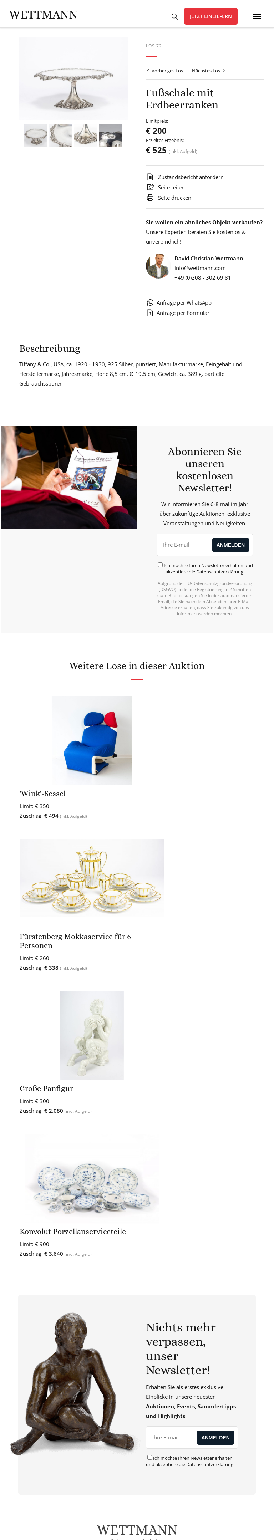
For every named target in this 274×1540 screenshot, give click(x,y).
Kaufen (201, 1348)
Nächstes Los (209, 74)
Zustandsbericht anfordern (185, 180)
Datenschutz (116, 1528)
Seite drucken (168, 201)
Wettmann (43, 14)
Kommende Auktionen (201, 1368)
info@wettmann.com (200, 271)
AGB (141, 1528)
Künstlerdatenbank (201, 1311)
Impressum (165, 1528)
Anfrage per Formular (177, 316)
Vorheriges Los (164, 74)
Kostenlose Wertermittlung (201, 1291)
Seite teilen (165, 191)
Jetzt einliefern (211, 16)
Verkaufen (201, 1358)
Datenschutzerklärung (219, 575)
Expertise (201, 1301)
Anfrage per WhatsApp (179, 306)
